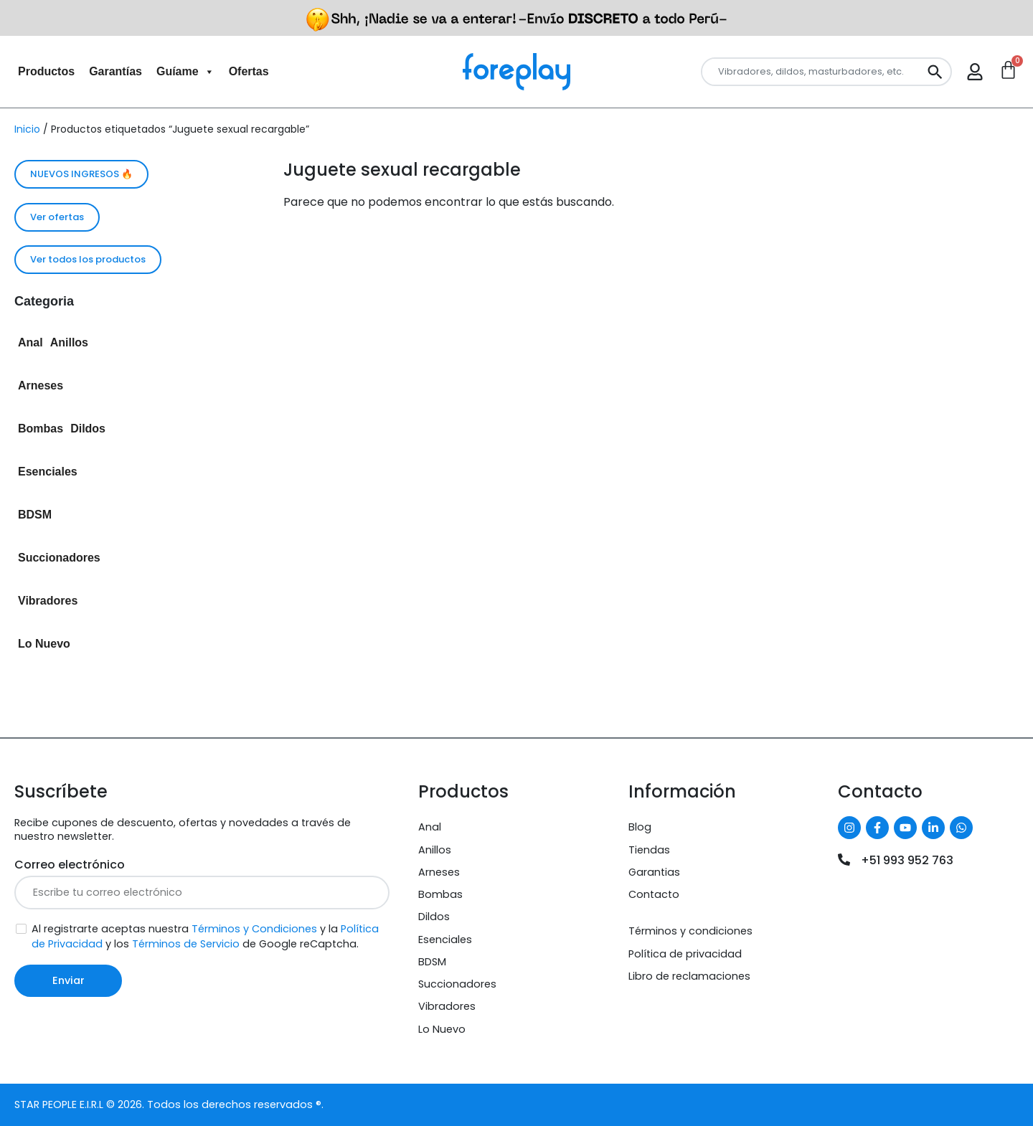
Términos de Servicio (186, 944)
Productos (46, 71)
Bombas (40, 428)
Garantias (654, 872)
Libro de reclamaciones (689, 976)
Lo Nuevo (44, 644)
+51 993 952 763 (907, 860)
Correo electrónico (69, 864)
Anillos (69, 342)
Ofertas (249, 71)
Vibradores (47, 601)
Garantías (115, 71)
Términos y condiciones (690, 931)
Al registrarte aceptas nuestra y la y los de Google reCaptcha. (205, 936)
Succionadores (59, 558)
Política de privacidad (685, 954)
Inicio (27, 129)
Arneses (40, 385)
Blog (639, 827)
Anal (30, 342)
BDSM (35, 514)
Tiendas (649, 850)
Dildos (87, 428)
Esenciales (47, 471)
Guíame (185, 71)
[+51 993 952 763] (844, 859)
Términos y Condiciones (254, 929)
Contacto (653, 894)
